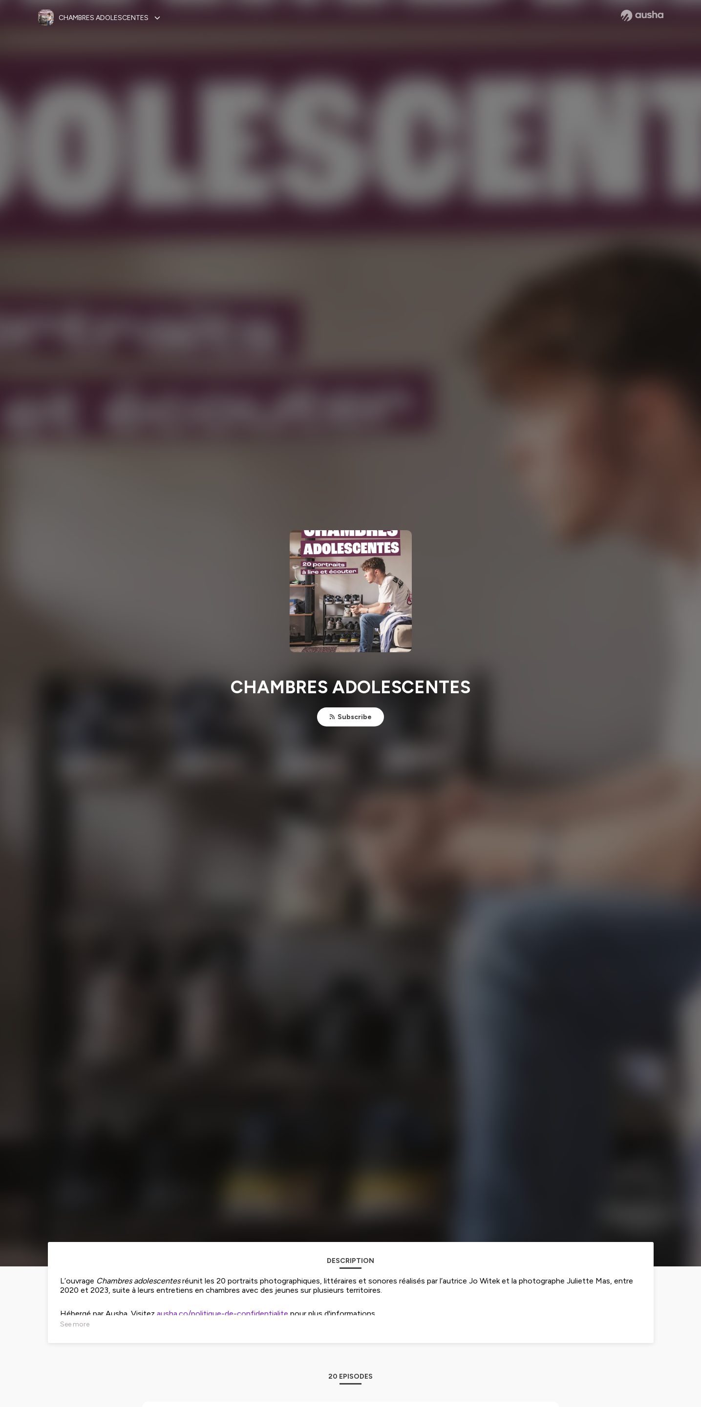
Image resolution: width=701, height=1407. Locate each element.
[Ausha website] (642, 15)
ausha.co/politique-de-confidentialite (222, 1313)
